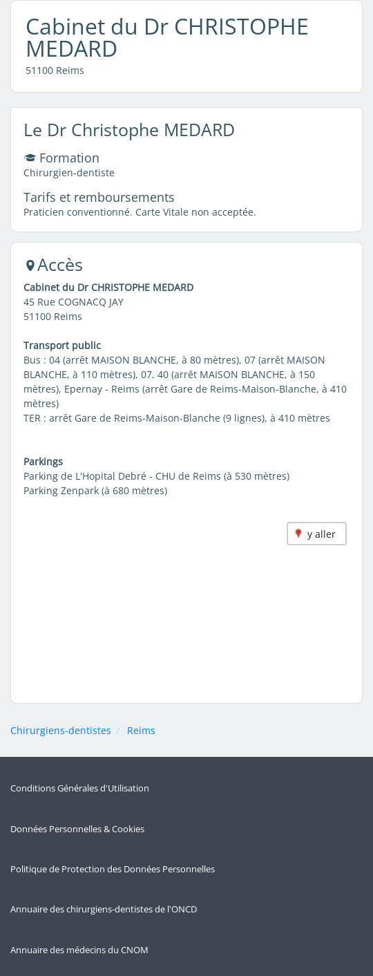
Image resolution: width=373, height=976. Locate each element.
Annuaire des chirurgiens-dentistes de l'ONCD (103, 909)
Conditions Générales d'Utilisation (79, 788)
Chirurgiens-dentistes (60, 730)
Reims (141, 730)
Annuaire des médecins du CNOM (79, 950)
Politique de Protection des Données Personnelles (112, 869)
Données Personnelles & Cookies (77, 829)
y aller (321, 534)
